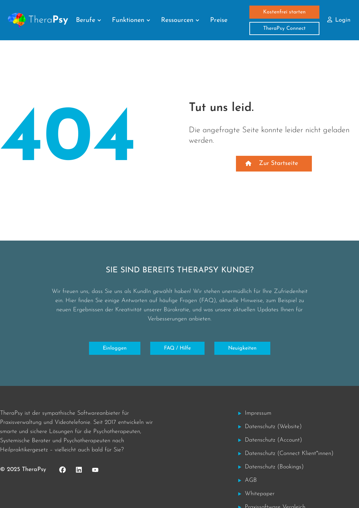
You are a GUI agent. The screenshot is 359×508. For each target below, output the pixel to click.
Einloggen (115, 348)
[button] (89, 20)
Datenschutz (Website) (273, 427)
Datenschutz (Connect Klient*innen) (289, 453)
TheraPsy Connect (284, 28)
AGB (251, 480)
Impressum (258, 413)
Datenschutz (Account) (273, 440)
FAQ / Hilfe (177, 348)
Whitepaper (260, 494)
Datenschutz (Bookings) (274, 467)
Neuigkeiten (242, 348)
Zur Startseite (278, 163)
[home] (38, 20)
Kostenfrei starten (284, 12)
